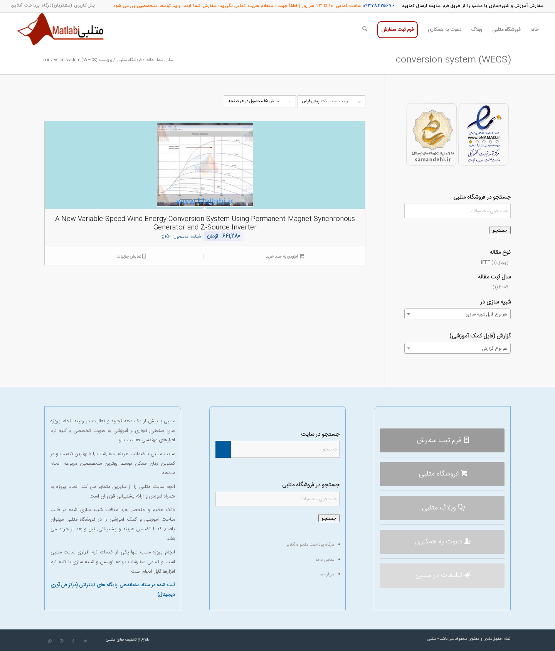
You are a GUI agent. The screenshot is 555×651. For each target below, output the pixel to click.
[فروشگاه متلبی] (442, 474)
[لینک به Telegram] (85, 641)
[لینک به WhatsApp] (50, 641)
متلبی (431, 639)
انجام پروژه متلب (157, 552)
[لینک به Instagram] (61, 641)
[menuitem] (73, 6)
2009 (503, 287)
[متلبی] (62, 30)
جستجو (500, 230)
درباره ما (327, 574)
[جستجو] (364, 30)
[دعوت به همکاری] (442, 542)
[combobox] (457, 314)
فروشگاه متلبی (81, 519)
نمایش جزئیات (131, 257)
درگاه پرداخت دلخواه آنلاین (309, 544)
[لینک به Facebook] (73, 641)
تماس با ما (325, 559)
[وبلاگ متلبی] (442, 508)
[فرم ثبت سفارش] (442, 440)
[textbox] (457, 314)
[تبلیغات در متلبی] (442, 575)
